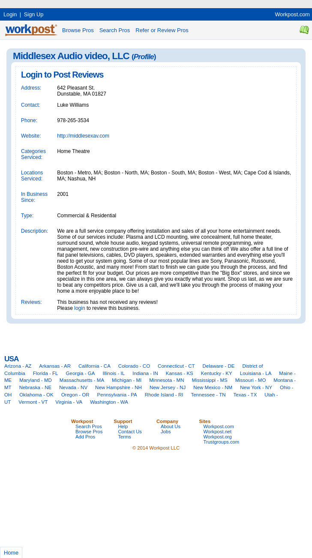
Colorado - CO (134, 366)
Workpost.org (218, 436)
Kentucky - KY (216, 373)
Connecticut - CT (176, 366)
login (79, 308)
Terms (124, 436)
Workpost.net (218, 431)
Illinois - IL (113, 373)
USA (11, 358)
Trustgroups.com (222, 441)
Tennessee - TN (208, 394)
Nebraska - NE (35, 387)
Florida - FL (45, 373)
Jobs (166, 431)
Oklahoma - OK (36, 394)
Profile (144, 56)
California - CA (94, 366)
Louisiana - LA (256, 373)
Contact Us (130, 431)
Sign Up (34, 14)
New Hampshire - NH (118, 387)
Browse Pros (78, 30)
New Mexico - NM (212, 387)
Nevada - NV (73, 387)
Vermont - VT (33, 402)
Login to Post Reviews (62, 74)
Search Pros (114, 30)
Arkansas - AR (55, 366)
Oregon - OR (75, 394)
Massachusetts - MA (82, 380)
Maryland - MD (35, 380)
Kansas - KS (179, 373)
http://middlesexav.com (83, 136)
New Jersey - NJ (168, 387)
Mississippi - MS (210, 380)
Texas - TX (245, 394)
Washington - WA (109, 402)
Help (123, 426)
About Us (170, 426)
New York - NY (256, 387)
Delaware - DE (219, 366)
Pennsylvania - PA (117, 394)
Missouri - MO (250, 380)
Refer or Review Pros (162, 30)
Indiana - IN (145, 373)
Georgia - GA (80, 373)
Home (11, 552)
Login (10, 14)
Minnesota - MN (166, 380)
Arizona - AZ (17, 366)
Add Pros (85, 436)
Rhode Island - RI (164, 394)
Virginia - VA (68, 402)
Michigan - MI (126, 380)
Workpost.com (292, 14)
